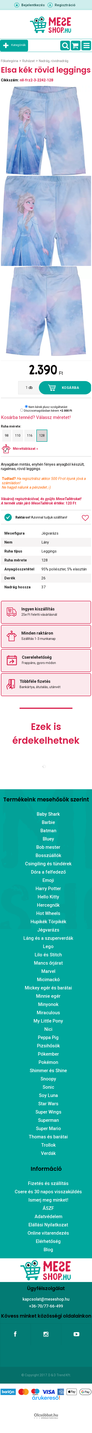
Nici (48, 1029)
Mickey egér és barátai (48, 988)
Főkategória (9, 61)
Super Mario (48, 1128)
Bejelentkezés (33, 5)
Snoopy (48, 1079)
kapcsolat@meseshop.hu (46, 1299)
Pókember (48, 1054)
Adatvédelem (48, 1216)
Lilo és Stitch (48, 954)
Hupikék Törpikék (48, 921)
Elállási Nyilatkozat (48, 1225)
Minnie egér (48, 996)
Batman (48, 830)
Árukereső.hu (45, 1405)
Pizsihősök (48, 1045)
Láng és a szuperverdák (48, 938)
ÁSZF (48, 1208)
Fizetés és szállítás (48, 1183)
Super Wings (48, 1112)
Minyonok (48, 1004)
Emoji (48, 880)
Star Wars (48, 1103)
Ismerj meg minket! (48, 1200)
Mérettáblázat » (25, 449)
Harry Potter (48, 888)
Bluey (48, 839)
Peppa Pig (48, 1037)
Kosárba (70, 388)
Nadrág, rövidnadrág (53, 61)
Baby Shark (48, 814)
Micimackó (48, 979)
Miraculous (48, 1012)
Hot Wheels (48, 913)
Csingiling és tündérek (48, 863)
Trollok (48, 1145)
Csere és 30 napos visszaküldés (48, 1191)
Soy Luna (48, 1095)
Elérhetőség (48, 1241)
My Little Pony (48, 1021)
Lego (48, 946)
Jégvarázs (48, 930)
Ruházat (28, 61)
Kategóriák (18, 45)
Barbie (48, 822)
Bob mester (48, 847)
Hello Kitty (48, 897)
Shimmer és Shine (48, 1070)
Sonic (48, 1087)
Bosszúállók (48, 855)
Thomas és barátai (48, 1137)
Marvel (48, 971)
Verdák (48, 1153)
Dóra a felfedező (48, 872)
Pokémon (48, 1062)
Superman (48, 1120)
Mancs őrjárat (48, 963)
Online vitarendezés (48, 1233)
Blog (48, 1249)
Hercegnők (48, 905)
